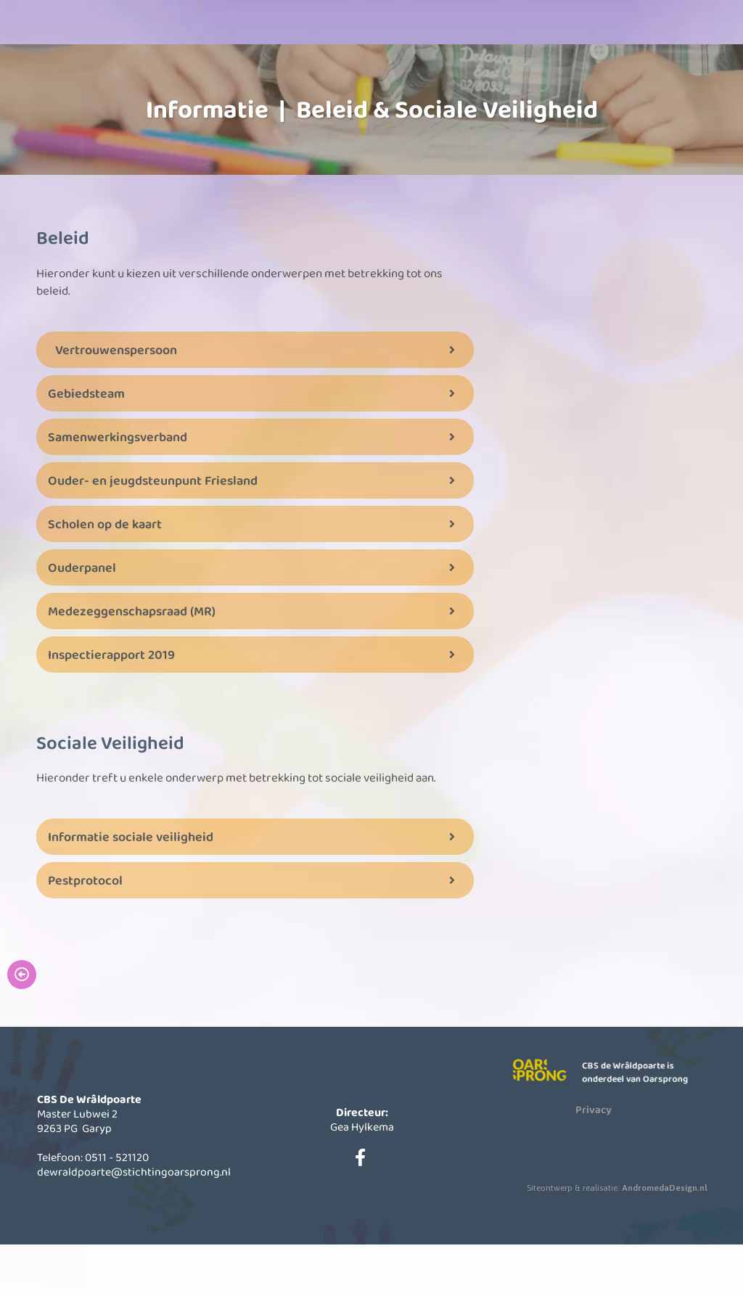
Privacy (593, 1160)
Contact (576, 72)
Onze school (258, 72)
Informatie (364, 72)
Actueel (470, 72)
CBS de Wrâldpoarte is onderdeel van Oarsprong (637, 1123)
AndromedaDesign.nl (664, 1239)
